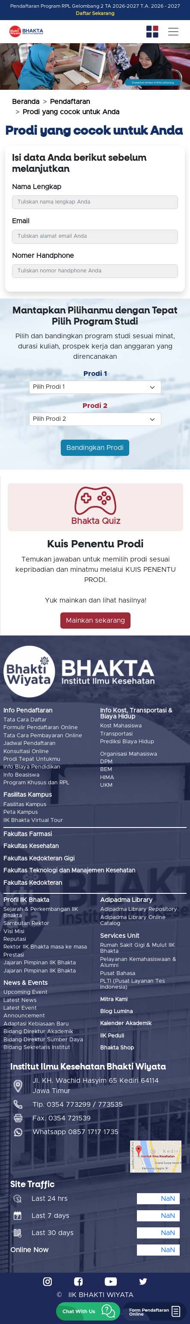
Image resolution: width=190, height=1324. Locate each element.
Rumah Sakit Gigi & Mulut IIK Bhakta (137, 948)
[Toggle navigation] (173, 32)
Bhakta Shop (117, 1048)
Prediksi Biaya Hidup (127, 742)
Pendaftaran (70, 101)
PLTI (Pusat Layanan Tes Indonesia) (132, 984)
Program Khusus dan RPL (36, 783)
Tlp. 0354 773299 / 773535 (78, 1104)
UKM (106, 785)
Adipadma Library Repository (138, 909)
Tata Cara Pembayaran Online (42, 736)
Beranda (25, 101)
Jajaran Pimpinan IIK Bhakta (39, 963)
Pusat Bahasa (117, 973)
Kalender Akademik (125, 1023)
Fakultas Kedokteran (32, 883)
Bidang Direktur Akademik (38, 1031)
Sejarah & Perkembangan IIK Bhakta (40, 912)
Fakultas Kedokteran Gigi (38, 859)
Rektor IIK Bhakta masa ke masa (45, 947)
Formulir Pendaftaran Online (40, 727)
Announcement (24, 1016)
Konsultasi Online (26, 751)
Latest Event (20, 1008)
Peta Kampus (20, 812)
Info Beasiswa (21, 775)
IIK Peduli (112, 1036)
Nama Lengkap (36, 186)
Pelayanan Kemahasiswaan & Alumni (138, 962)
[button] (88, 1311)
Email (21, 221)
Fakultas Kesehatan (31, 846)
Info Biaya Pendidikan (31, 767)
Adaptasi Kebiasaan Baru (36, 1024)
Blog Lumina (116, 1011)
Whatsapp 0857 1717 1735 (76, 1132)
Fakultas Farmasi (27, 834)
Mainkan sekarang (95, 620)
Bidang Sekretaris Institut (36, 1047)
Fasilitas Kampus (24, 804)
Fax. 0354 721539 (62, 1118)
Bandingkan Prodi (95, 447)
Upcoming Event (25, 992)
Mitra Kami (114, 999)
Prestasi (13, 955)
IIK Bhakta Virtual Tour (33, 820)
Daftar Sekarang (95, 13)
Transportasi (116, 734)
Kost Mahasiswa (121, 726)
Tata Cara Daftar (25, 720)
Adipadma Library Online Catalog (133, 920)
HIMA (107, 777)
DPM (106, 762)
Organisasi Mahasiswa (128, 754)
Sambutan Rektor (26, 923)
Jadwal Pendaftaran (29, 743)
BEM (106, 769)
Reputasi (14, 939)
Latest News (19, 1000)
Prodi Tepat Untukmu (31, 759)
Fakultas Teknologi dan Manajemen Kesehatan (69, 871)
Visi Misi (13, 931)
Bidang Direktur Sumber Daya (43, 1040)
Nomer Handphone (43, 255)
